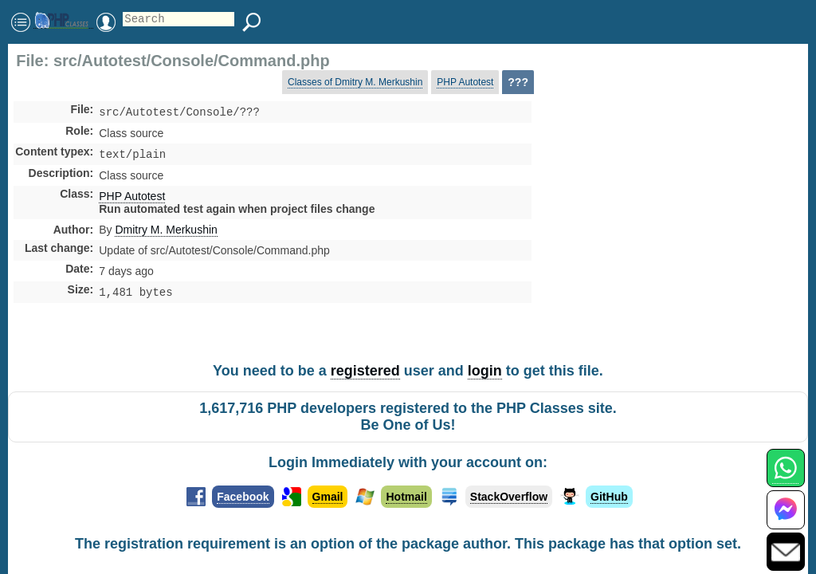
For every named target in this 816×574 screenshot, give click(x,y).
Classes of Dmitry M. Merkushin (355, 82)
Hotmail (406, 496)
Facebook (243, 496)
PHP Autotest (465, 82)
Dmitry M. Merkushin (166, 232)
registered (365, 371)
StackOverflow (508, 496)
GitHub (609, 496)
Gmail (327, 496)
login (485, 371)
